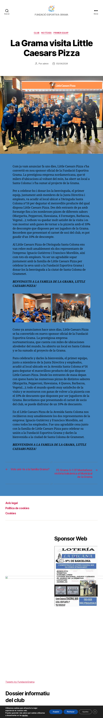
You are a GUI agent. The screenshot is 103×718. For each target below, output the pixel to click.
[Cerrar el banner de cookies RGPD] (94, 711)
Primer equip (62, 33)
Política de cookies (19, 513)
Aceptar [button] (51, 711)
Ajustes (84, 711)
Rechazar (68, 711)
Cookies (11, 518)
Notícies (47, 33)
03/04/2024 (62, 64)
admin (45, 64)
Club (36, 33)
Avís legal (12, 508)
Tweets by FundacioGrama (19, 624)
